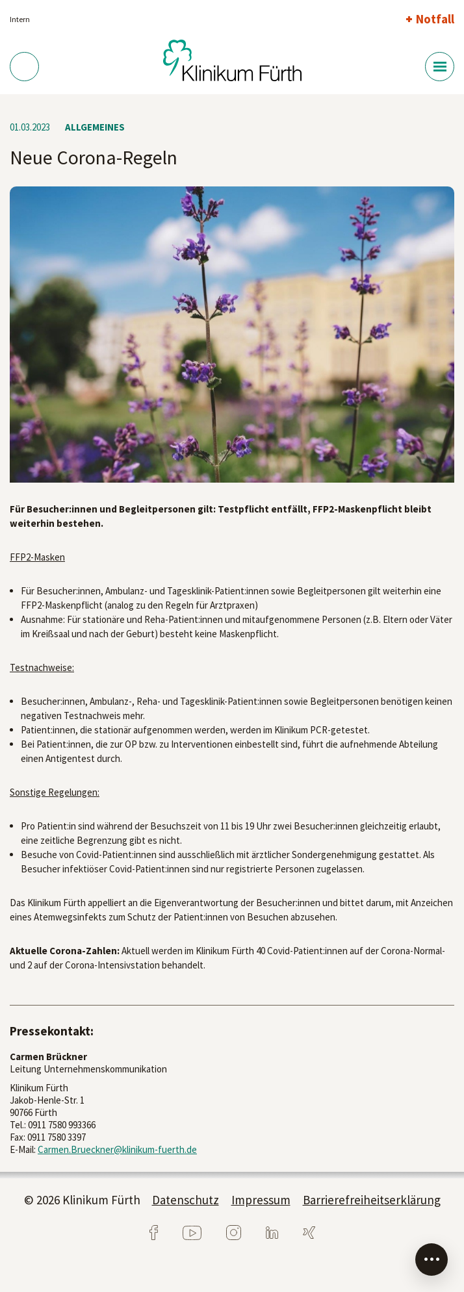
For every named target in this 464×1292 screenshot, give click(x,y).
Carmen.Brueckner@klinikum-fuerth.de (117, 1149)
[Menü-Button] (439, 66)
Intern (20, 19)
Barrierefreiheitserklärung (372, 1200)
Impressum (260, 1200)
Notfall (435, 19)
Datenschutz (185, 1200)
